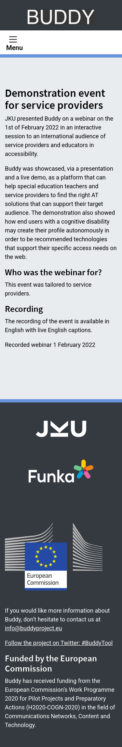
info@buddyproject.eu (33, 628)
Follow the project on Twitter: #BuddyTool (59, 642)
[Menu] (14, 42)
